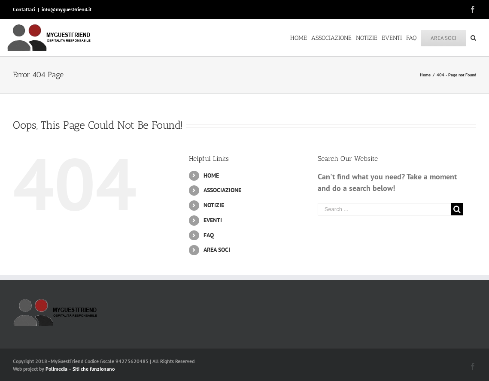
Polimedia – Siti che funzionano (80, 369)
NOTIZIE (213, 205)
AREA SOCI (216, 250)
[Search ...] (384, 209)
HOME (211, 175)
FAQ (208, 235)
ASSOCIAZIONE (222, 190)
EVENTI (212, 220)
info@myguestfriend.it (66, 9)
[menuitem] (300, 37)
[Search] (473, 37)
